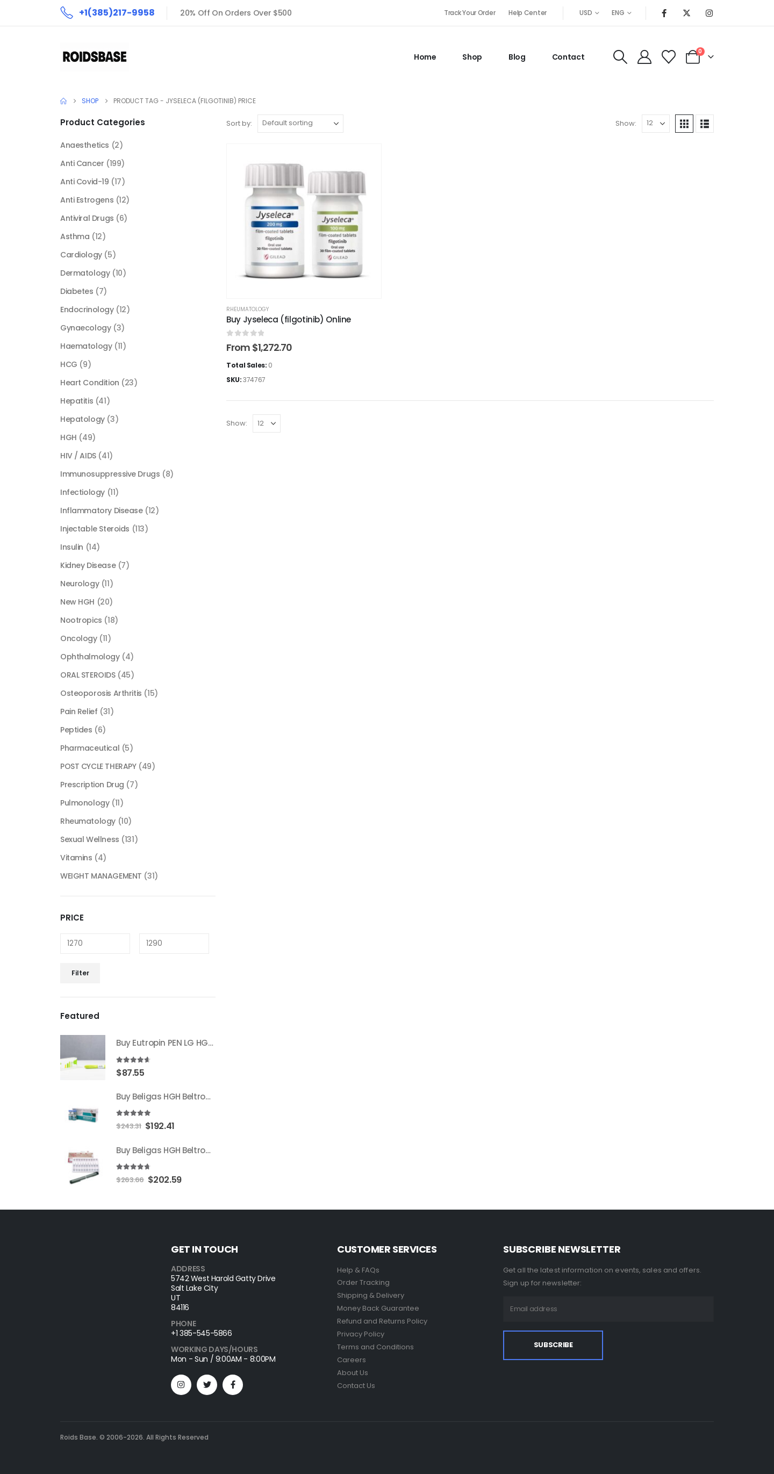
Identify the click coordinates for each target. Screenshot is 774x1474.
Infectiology (82, 492)
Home (425, 57)
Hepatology (82, 419)
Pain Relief (78, 711)
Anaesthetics (84, 145)
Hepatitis (76, 401)
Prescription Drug (92, 784)
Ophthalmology (90, 656)
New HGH (77, 601)
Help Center (527, 12)
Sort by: (239, 123)
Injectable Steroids (95, 528)
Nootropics (81, 620)
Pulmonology (84, 802)
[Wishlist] (669, 57)
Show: (625, 123)
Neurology (79, 583)
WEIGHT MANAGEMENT (101, 876)
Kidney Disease (88, 565)
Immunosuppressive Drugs (110, 474)
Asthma (74, 236)
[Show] (656, 123)
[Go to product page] (82, 1057)
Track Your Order (469, 12)
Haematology (86, 346)
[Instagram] (709, 13)
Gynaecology (85, 327)
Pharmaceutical (89, 748)
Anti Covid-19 (84, 181)
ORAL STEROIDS (88, 675)
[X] (686, 13)
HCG (68, 364)
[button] (620, 57)
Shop (472, 57)
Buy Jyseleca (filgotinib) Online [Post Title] (288, 319)
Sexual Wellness (89, 839)
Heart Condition (89, 382)
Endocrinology (87, 309)
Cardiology (81, 254)
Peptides (76, 729)
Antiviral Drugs (87, 218)
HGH (68, 437)
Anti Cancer (82, 163)
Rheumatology (247, 309)
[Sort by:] (300, 123)
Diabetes (77, 291)
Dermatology (85, 273)
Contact (568, 57)
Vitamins (76, 857)
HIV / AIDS (78, 455)
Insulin (71, 547)
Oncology (78, 638)
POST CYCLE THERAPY (98, 766)
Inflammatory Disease (101, 510)
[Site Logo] (94, 56)
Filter (80, 972)
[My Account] (644, 57)
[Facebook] (664, 13)
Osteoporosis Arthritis (101, 693)
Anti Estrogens (86, 200)
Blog (517, 57)
